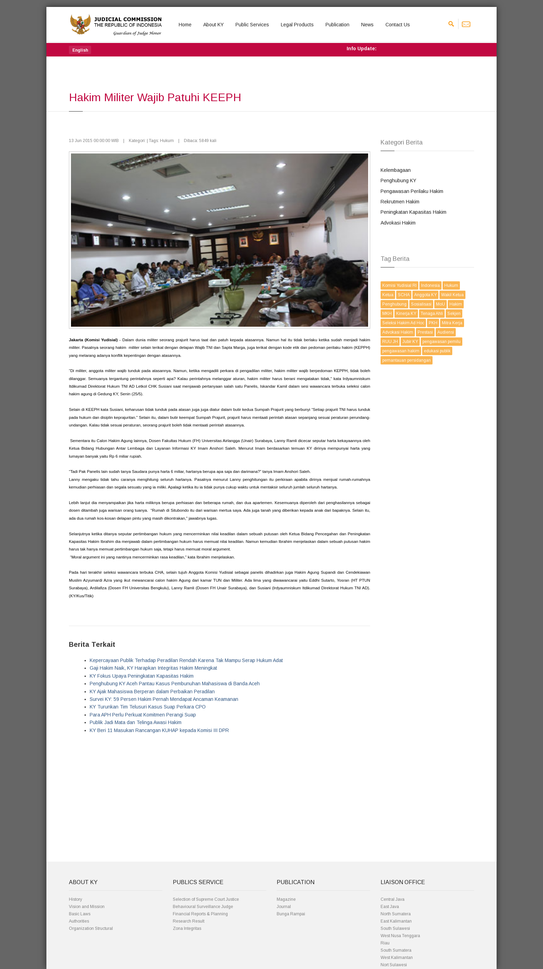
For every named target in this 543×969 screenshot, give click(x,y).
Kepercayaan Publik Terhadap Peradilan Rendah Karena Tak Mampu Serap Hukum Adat (186, 660)
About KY (213, 24)
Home (185, 24)
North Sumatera (396, 913)
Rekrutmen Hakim (400, 201)
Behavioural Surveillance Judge (203, 906)
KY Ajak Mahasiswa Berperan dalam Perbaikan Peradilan (152, 691)
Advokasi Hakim (398, 223)
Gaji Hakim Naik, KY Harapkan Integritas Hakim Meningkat (153, 668)
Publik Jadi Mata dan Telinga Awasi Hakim (135, 722)
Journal (284, 906)
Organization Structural (91, 928)
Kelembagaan (396, 170)
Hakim (455, 304)
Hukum (451, 285)
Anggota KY (425, 294)
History (75, 899)
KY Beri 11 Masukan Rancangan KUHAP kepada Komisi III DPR (159, 730)
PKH (433, 322)
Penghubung (394, 304)
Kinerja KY (406, 313)
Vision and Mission (87, 906)
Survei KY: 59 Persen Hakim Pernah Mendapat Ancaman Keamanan (164, 699)
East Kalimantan (396, 921)
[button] (80, 50)
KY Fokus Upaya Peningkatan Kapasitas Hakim (142, 676)
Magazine (286, 899)
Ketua (387, 294)
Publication (337, 24)
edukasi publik (437, 351)
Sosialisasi (421, 304)
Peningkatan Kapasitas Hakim (413, 212)
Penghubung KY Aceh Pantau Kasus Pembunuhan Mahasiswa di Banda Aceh (175, 683)
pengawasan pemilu (441, 341)
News (367, 24)
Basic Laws (79, 913)
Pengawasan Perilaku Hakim (412, 191)
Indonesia (430, 285)
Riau (385, 943)
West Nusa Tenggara (400, 935)
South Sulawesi (395, 928)
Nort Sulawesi (394, 964)
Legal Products (297, 24)
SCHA (404, 294)
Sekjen (454, 313)
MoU (440, 304)
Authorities (79, 921)
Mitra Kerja (452, 322)
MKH (387, 313)
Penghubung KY (398, 180)
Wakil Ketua (452, 294)
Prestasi (425, 332)
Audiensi (445, 332)
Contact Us (397, 24)
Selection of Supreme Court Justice (206, 899)
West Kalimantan (397, 957)
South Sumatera (396, 950)
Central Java (392, 899)
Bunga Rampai (291, 913)
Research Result (188, 921)
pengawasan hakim (400, 351)
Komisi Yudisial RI (399, 285)
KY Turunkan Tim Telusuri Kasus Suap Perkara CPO (148, 707)
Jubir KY (410, 341)
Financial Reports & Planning (200, 913)
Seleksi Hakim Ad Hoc (403, 322)
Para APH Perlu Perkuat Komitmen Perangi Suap (143, 714)
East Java (390, 906)
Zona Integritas (187, 928)
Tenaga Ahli (432, 313)
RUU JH (390, 341)
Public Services (252, 24)
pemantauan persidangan (406, 360)
